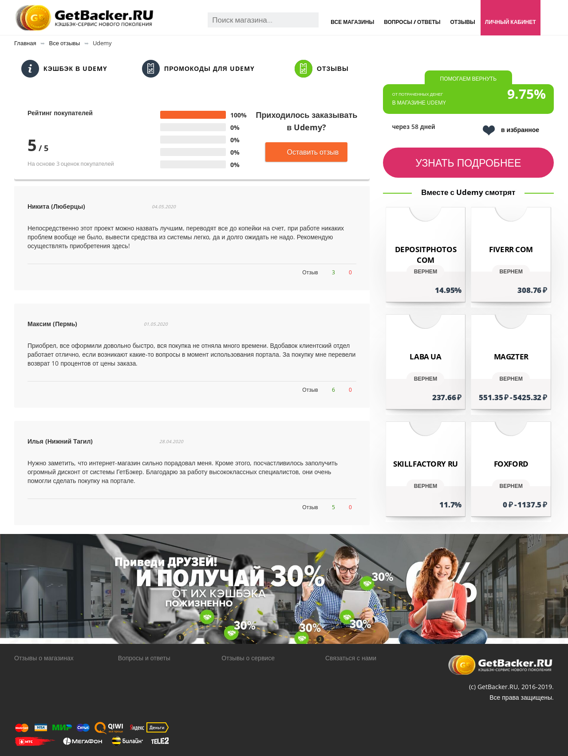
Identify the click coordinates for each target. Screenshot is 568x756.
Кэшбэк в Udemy (64, 69)
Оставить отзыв (306, 152)
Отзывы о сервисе (248, 658)
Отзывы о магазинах (44, 658)
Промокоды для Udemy (198, 69)
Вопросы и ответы (144, 658)
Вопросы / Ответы (412, 22)
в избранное (511, 130)
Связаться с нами (350, 658)
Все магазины (352, 22)
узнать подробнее (468, 163)
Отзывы (462, 22)
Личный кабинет (510, 22)
